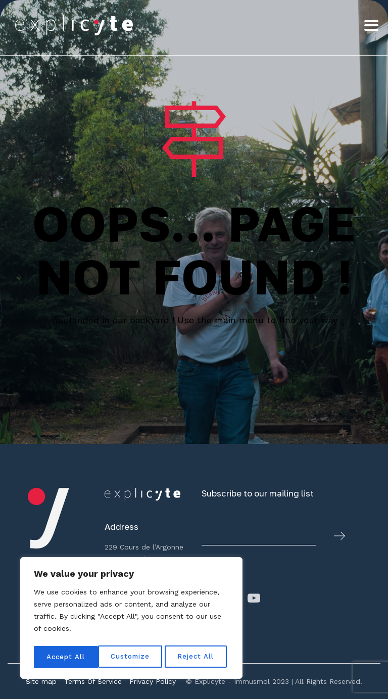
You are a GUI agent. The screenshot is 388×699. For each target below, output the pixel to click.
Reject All (133, 657)
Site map (41, 681)
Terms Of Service (93, 681)
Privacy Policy (152, 681)
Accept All (197, 657)
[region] (131, 620)
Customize (66, 657)
